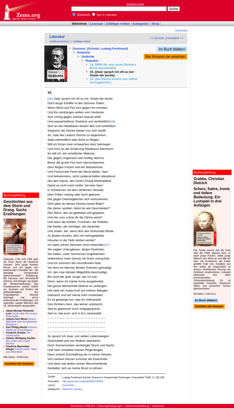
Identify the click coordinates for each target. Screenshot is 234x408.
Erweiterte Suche (135, 4)
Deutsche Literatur (72, 389)
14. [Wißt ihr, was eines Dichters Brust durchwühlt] (113, 66)
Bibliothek (81, 14)
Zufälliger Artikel (118, 23)
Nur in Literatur (104, 14)
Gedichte (83, 52)
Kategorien (141, 23)
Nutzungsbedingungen (110, 406)
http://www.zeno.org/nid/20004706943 (82, 381)
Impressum (158, 406)
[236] (50, 98)
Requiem (91, 60)
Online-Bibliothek (21, 10)
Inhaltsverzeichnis (59, 41)
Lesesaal (96, 23)
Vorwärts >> (175, 38)
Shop (155, 23)
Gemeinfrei (68, 385)
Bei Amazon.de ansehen (165, 56)
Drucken (182, 30)
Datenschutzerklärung (137, 406)
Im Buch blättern (172, 49)
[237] (106, 245)
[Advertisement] (213, 10)
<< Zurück (157, 38)
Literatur (57, 36)
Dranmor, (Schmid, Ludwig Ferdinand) (100, 48)
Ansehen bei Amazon (209, 306)
